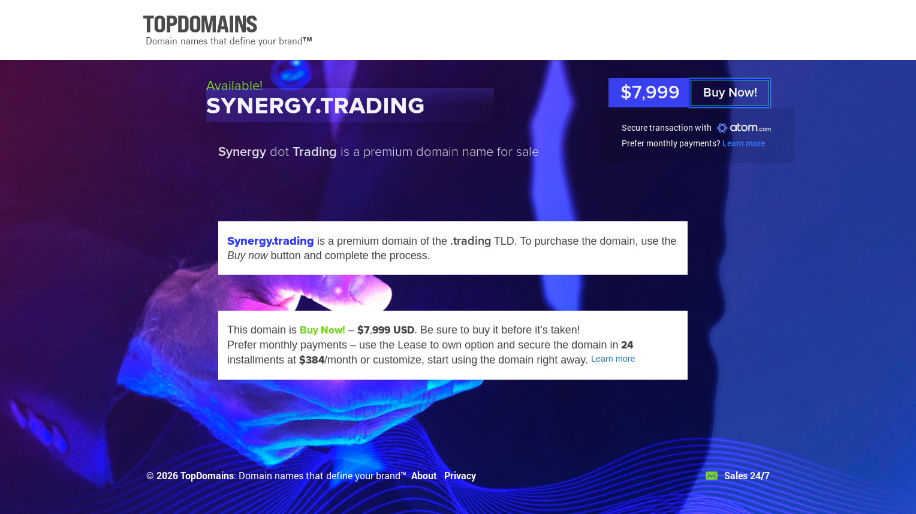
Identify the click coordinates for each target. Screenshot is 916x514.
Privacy (460, 475)
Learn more (743, 143)
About (424, 475)
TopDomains (207, 475)
